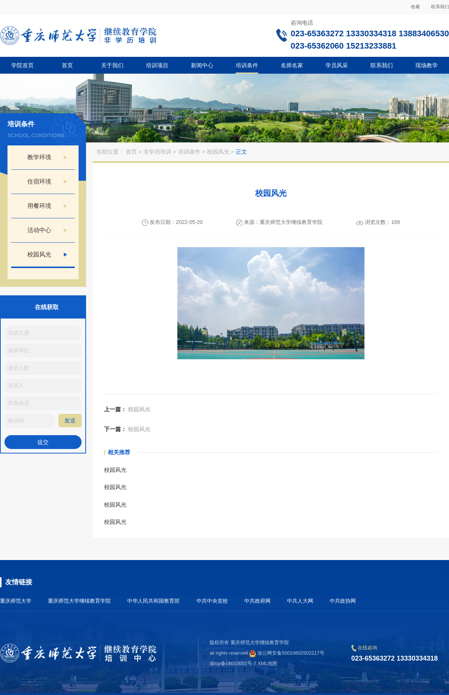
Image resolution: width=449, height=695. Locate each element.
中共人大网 (300, 601)
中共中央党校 (212, 601)
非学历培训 (158, 151)
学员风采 (337, 65)
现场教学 (426, 65)
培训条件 (247, 65)
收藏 (415, 6)
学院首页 (22, 65)
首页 (67, 65)
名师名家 (292, 65)
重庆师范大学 (15, 601)
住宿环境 (39, 181)
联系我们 (440, 6)
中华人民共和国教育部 (153, 601)
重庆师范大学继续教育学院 (79, 601)
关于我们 (112, 65)
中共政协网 (343, 601)
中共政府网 (257, 601)
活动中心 (39, 230)
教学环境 (39, 157)
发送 (70, 420)
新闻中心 (202, 65)
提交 (43, 442)
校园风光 (39, 254)
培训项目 (157, 65)
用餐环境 (39, 206)
